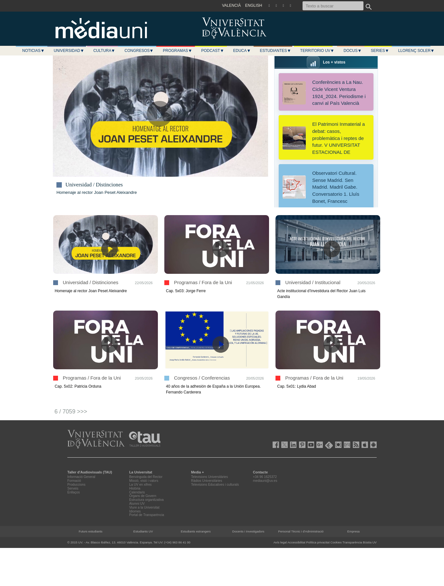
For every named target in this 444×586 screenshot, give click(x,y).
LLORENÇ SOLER (416, 50)
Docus (352, 50)
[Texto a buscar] (333, 5)
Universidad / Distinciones (94, 185)
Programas (177, 50)
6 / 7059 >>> (70, 411)
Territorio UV (317, 50)
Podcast (212, 50)
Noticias (33, 50)
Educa (242, 50)
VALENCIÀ (231, 5)
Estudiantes (275, 50)
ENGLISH (253, 5)
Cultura (104, 50)
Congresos (138, 50)
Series (380, 50)
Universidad (69, 50)
